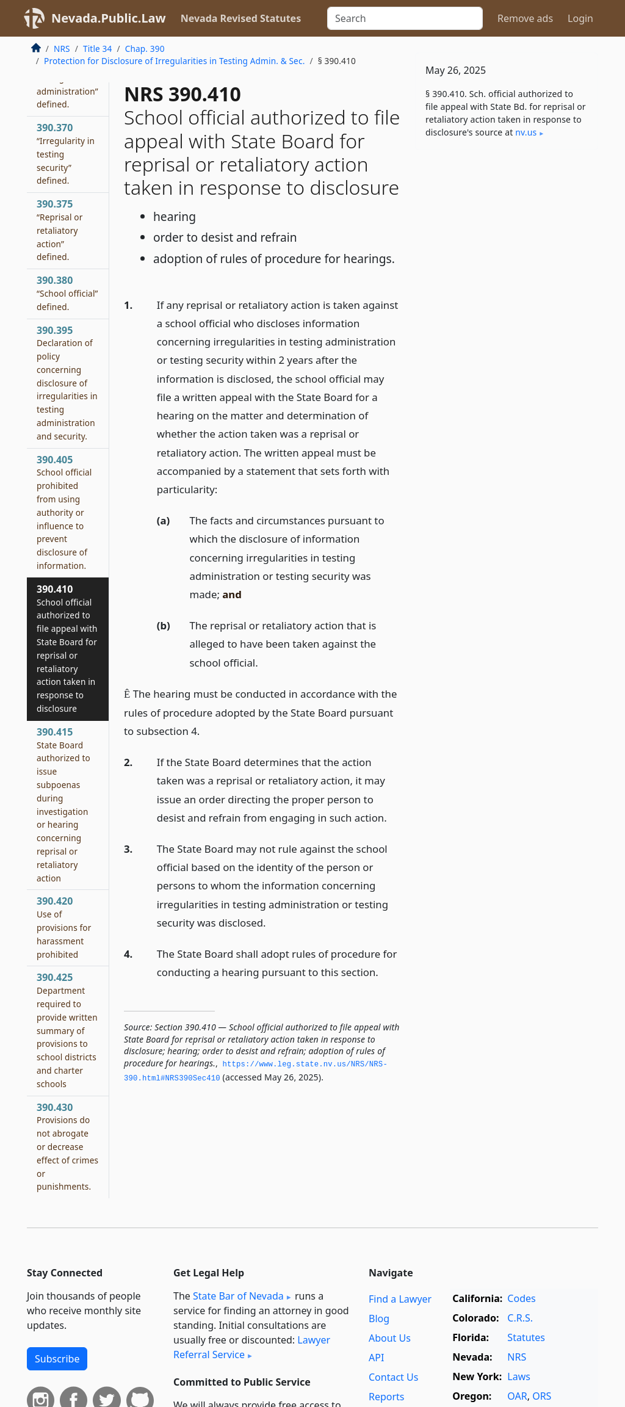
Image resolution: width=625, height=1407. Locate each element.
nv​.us (525, 132)
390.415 (63, 804)
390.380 (67, 293)
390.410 (67, 648)
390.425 (67, 1030)
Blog (379, 1318)
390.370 (66, 153)
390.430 (67, 1147)
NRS (62, 48)
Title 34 (97, 48)
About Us (390, 1338)
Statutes (526, 1337)
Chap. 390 (145, 48)
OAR (517, 1396)
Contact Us (393, 1377)
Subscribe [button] (57, 1358)
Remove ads (525, 18)
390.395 (67, 383)
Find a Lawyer (400, 1299)
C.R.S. (520, 1318)
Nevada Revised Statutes (241, 18)
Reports (387, 1396)
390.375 (59, 229)
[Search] (405, 18)
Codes (521, 1298)
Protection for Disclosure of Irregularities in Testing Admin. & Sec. (174, 61)
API (376, 1357)
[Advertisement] (506, 243)
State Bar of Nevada (238, 1296)
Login (580, 18)
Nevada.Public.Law (108, 18)
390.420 (64, 927)
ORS (541, 1396)
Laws (518, 1376)
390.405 (64, 512)
